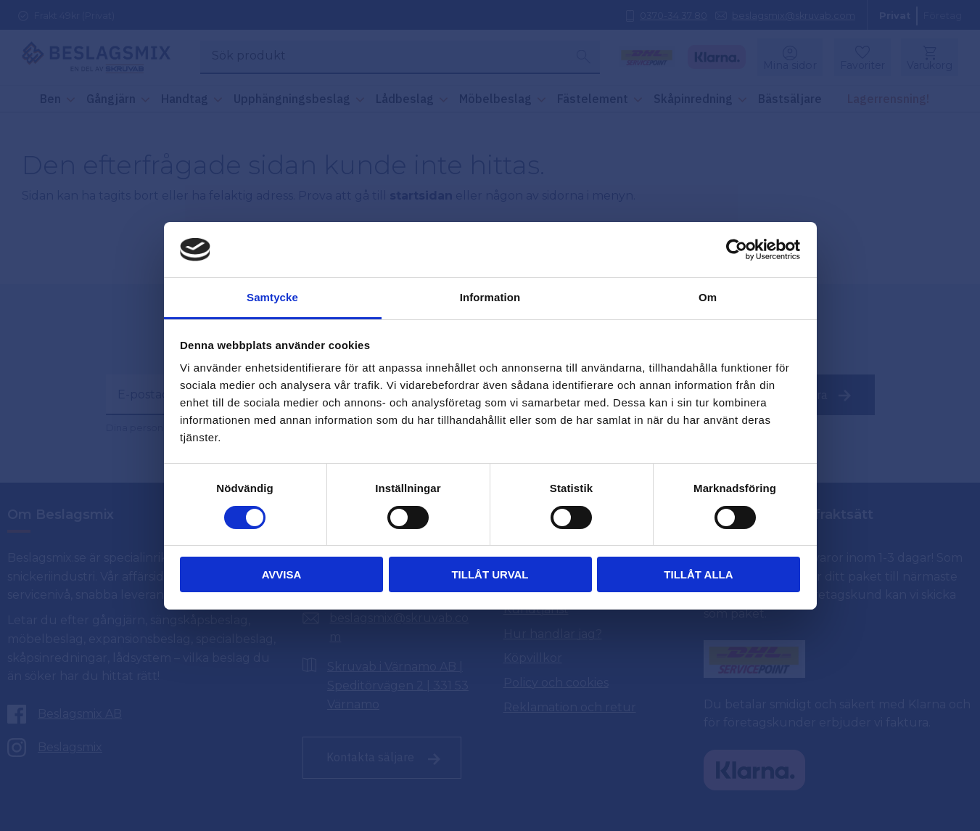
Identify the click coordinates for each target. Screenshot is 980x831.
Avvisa (282, 574)
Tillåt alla (698, 574)
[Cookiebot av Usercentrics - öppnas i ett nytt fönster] (736, 250)
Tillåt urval (489, 574)
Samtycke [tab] (272, 297)
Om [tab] (708, 297)
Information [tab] (490, 297)
